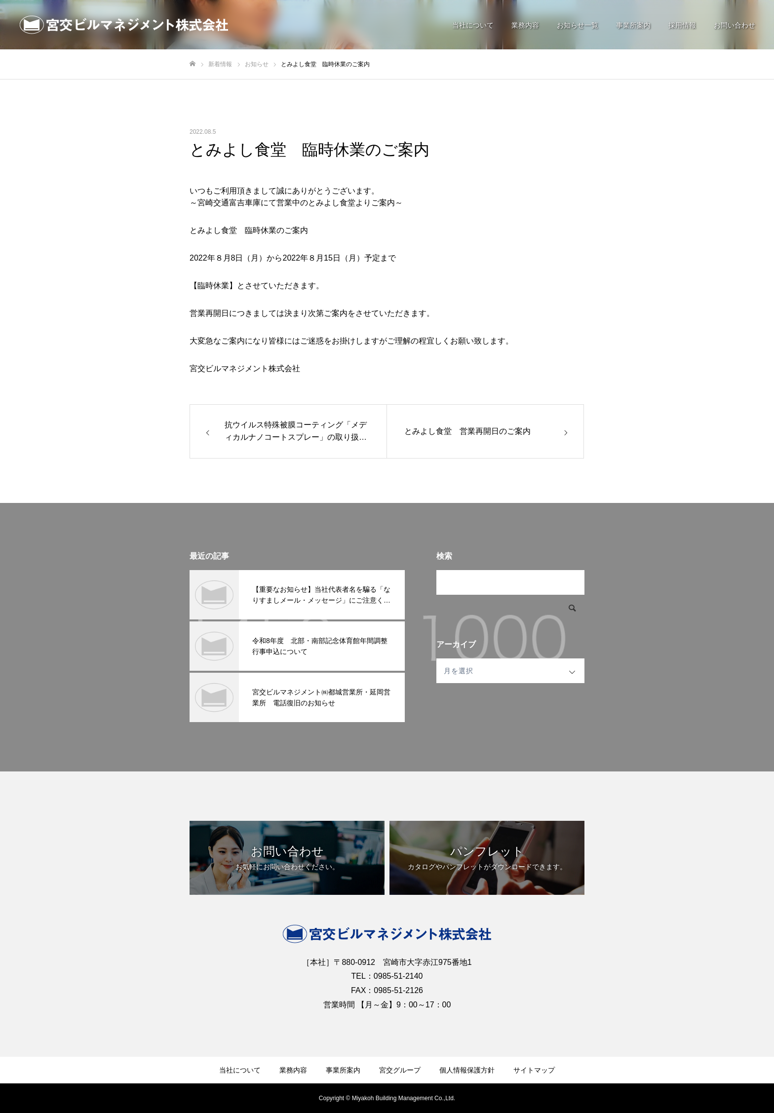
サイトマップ (534, 1070)
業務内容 (525, 25)
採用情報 (682, 25)
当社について (473, 25)
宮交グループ (400, 1070)
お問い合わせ (734, 25)
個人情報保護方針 (467, 1070)
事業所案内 (633, 25)
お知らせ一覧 (577, 25)
